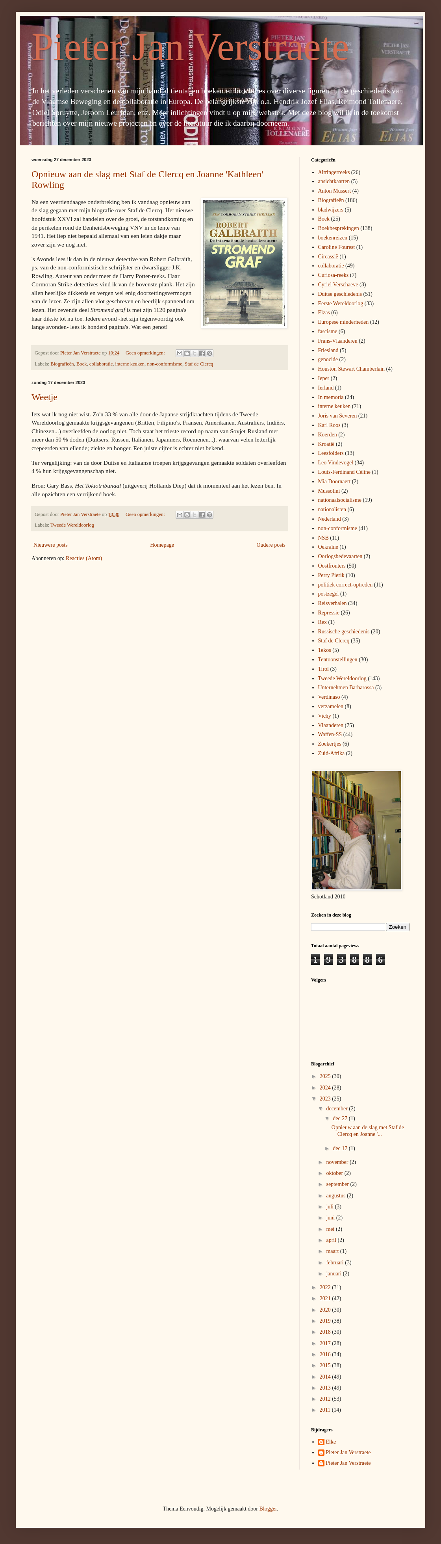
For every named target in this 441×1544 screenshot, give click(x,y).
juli (330, 1207)
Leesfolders (331, 453)
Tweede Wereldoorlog (72, 525)
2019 (326, 1321)
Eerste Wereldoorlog (340, 303)
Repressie (328, 613)
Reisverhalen (332, 603)
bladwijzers (331, 210)
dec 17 (340, 1148)
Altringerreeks (334, 172)
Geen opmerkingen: (146, 353)
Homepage (162, 545)
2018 (326, 1332)
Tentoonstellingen (338, 660)
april (331, 1240)
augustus (336, 1196)
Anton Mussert (334, 191)
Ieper (324, 378)
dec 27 (340, 1118)
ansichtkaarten (334, 181)
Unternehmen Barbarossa (346, 687)
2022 (326, 1287)
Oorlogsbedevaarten (340, 556)
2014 (326, 1377)
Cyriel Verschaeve (338, 285)
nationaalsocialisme (339, 500)
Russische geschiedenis (344, 632)
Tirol (323, 669)
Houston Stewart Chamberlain (351, 369)
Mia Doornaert (334, 481)
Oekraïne (328, 547)
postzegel (328, 594)
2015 (326, 1365)
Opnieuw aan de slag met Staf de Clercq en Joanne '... (368, 1131)
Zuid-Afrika (331, 753)
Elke (331, 1442)
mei (331, 1229)
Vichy (324, 716)
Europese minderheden (343, 322)
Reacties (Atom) (84, 558)
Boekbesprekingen (338, 228)
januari (334, 1274)
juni (331, 1218)
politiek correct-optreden (345, 585)
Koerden (327, 435)
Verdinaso (329, 697)
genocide (328, 359)
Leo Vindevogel (336, 463)
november (337, 1162)
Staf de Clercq (199, 364)
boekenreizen (333, 238)
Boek (81, 364)
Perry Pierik (331, 575)
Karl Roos (329, 425)
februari (335, 1263)
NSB (323, 538)
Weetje (44, 397)
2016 (326, 1354)
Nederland (329, 519)
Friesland (328, 350)
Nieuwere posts (50, 545)
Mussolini (329, 491)
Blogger (268, 1509)
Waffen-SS (330, 734)
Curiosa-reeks (333, 275)
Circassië (328, 257)
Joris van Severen (337, 416)
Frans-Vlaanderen (338, 341)
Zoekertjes (329, 744)
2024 (326, 1088)
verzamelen (331, 706)
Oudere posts (271, 545)
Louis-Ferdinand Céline (344, 472)
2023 (326, 1099)
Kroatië (326, 444)
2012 (326, 1399)
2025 (326, 1076)
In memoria (331, 397)
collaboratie (101, 364)
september (338, 1184)
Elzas (324, 312)
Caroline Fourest (336, 247)
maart (333, 1251)
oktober (335, 1173)
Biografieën (62, 364)
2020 (326, 1310)
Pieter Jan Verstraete (190, 46)
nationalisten (332, 509)
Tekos (324, 650)
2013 (326, 1388)
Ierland (326, 388)
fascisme (327, 331)
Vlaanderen (331, 725)
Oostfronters (332, 566)
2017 (326, 1343)
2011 (326, 1410)
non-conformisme (164, 364)
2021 (326, 1298)
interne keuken (130, 364)
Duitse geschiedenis (340, 294)
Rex (322, 622)
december (337, 1109)
